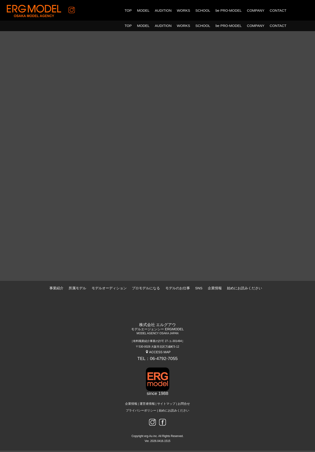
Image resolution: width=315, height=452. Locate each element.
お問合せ (184, 405)
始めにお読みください (174, 411)
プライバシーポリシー (141, 411)
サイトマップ (166, 405)
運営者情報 (147, 405)
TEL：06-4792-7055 (157, 359)
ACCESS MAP (158, 353)
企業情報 (131, 405)
